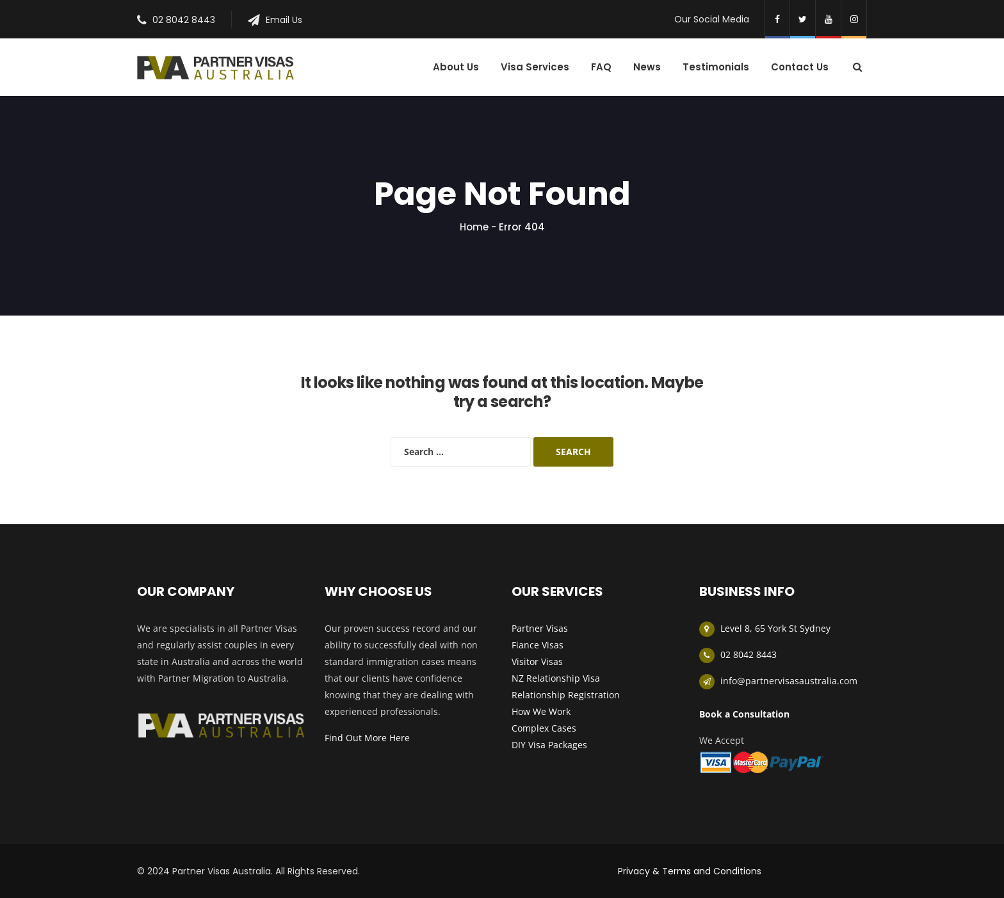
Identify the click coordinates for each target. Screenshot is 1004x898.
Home (474, 227)
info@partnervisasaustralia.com (788, 681)
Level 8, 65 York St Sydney (775, 628)
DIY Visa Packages (549, 745)
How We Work (541, 711)
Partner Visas (540, 628)
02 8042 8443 (183, 19)
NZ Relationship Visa (556, 678)
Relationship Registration (566, 695)
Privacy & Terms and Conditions (689, 871)
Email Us (284, 19)
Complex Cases (544, 728)
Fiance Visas (537, 645)
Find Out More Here (367, 738)
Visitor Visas (537, 661)
